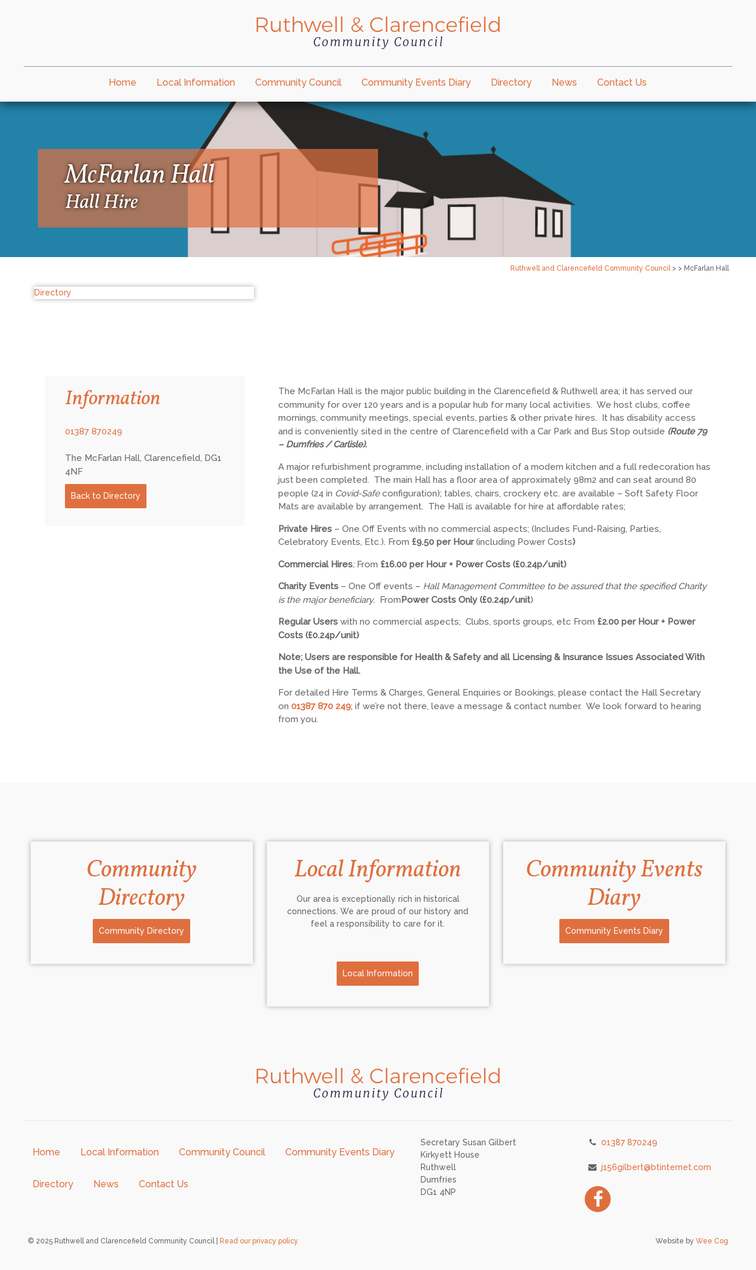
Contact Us (622, 82)
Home (122, 82)
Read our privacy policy (259, 1241)
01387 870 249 (321, 706)
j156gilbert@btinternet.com (656, 1167)
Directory (511, 82)
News (564, 82)
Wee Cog (712, 1241)
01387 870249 (93, 431)
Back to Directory (106, 496)
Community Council (298, 82)
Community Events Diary (416, 82)
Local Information (196, 82)
